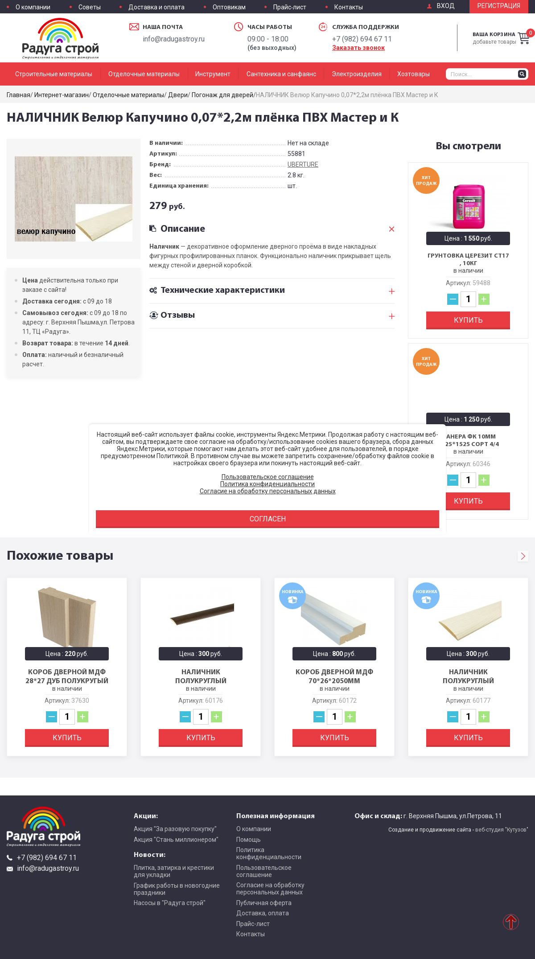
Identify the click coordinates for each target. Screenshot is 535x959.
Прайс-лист (289, 7)
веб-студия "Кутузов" (501, 830)
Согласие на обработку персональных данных (270, 888)
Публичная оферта (264, 902)
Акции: (146, 815)
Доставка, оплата (262, 913)
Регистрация (498, 6)
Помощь (248, 839)
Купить (468, 320)
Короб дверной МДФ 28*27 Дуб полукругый (66, 676)
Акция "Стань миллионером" (176, 839)
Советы (89, 7)
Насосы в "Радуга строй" (170, 902)
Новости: (149, 854)
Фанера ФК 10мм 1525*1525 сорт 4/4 (468, 440)
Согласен (268, 519)
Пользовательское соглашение (264, 871)
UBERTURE (303, 164)
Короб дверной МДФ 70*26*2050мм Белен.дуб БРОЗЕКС (334, 680)
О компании (33, 7)
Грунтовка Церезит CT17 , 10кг (468, 259)
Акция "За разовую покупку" (175, 828)
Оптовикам (229, 7)
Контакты (348, 7)
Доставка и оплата (156, 7)
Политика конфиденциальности (268, 853)
